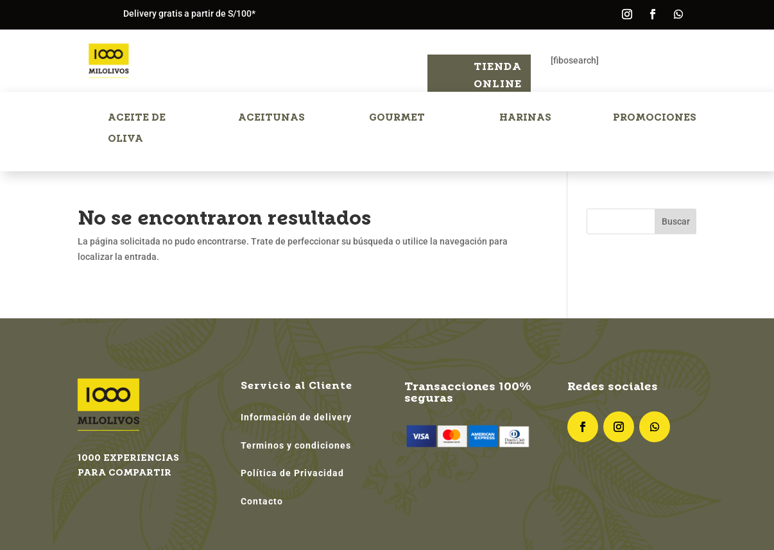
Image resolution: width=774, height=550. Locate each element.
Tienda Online (498, 75)
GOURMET (397, 117)
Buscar (676, 221)
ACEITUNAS (271, 117)
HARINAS (525, 117)
